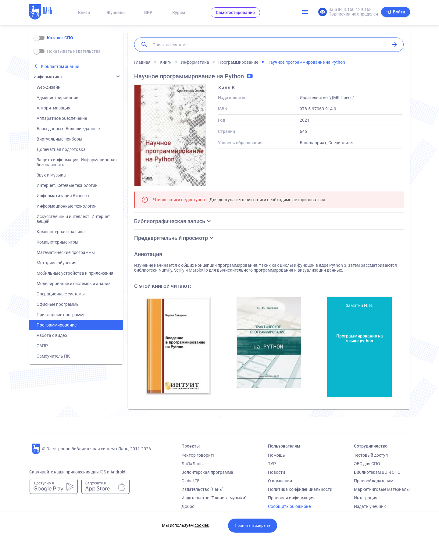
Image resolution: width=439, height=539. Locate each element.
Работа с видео (52, 335)
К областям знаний (60, 66)
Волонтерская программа (207, 472)
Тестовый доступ (371, 455)
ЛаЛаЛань (192, 463)
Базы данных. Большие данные (68, 128)
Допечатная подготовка (61, 149)
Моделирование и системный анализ (73, 283)
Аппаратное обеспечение (62, 118)
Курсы (178, 12)
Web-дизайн (48, 87)
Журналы (116, 12)
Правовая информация (291, 497)
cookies (202, 525)
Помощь (276, 455)
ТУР (272, 463)
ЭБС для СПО (367, 463)
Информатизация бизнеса (63, 195)
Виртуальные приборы (59, 139)
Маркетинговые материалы (382, 489)
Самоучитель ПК (53, 356)
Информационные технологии (67, 206)
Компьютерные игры (57, 242)
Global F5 (190, 480)
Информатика (48, 76)
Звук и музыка (51, 175)
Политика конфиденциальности (300, 489)
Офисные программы (58, 304)
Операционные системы (61, 293)
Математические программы (66, 252)
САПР (42, 345)
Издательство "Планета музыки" (213, 497)
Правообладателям (373, 480)
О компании (280, 480)
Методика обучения (57, 262)
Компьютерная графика (61, 231)
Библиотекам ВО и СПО (377, 472)
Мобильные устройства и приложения (75, 273)
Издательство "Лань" (202, 489)
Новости (276, 472)
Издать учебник (370, 506)
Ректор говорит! (197, 455)
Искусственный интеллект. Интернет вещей (73, 219)
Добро (188, 506)
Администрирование (57, 97)
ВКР (148, 12)
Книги (84, 12)
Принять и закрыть (252, 525)
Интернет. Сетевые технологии (67, 185)
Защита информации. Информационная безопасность (77, 162)
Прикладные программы (62, 314)
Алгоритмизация (53, 107)
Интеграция (365, 497)
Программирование (57, 325)
